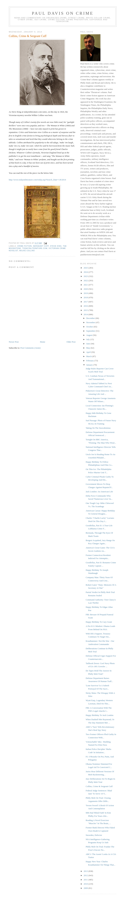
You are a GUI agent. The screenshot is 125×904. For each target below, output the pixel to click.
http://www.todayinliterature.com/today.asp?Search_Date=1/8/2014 (37, 179)
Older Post (71, 342)
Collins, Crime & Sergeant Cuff (99, 786)
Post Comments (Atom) (31, 348)
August (89, 335)
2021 (86, 284)
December (91, 318)
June (88, 343)
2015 (86, 310)
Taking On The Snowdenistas (98, 428)
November (91, 322)
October (90, 326)
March (89, 356)
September (91, 331)
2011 (86, 879)
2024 (86, 272)
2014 (86, 314)
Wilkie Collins (27, 251)
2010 (86, 884)
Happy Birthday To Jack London (99, 715)
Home (42, 342)
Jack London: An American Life (99, 491)
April (88, 352)
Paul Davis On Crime (63, 13)
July (88, 339)
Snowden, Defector (94, 835)
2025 (86, 268)
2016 (86, 306)
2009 (86, 888)
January (89, 365)
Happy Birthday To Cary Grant (99, 622)
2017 (86, 301)
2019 (86, 293)
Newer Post (14, 342)
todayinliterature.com (34, 248)
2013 (86, 871)
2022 (86, 280)
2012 (86, 875)
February (90, 360)
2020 (86, 289)
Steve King (56, 246)
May (88, 348)
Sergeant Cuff (41, 246)
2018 (86, 297)
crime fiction (24, 246)
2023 (86, 276)
